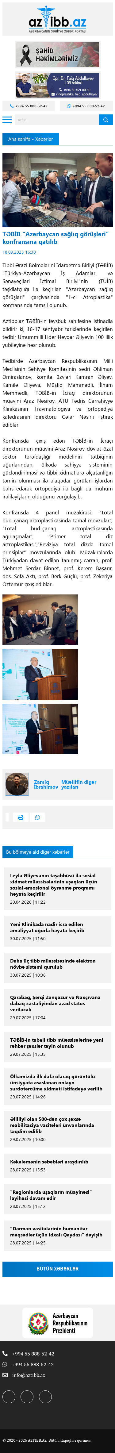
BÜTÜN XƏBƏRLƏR (57, 1269)
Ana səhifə (19, 138)
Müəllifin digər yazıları (78, 784)
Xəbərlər (44, 138)
